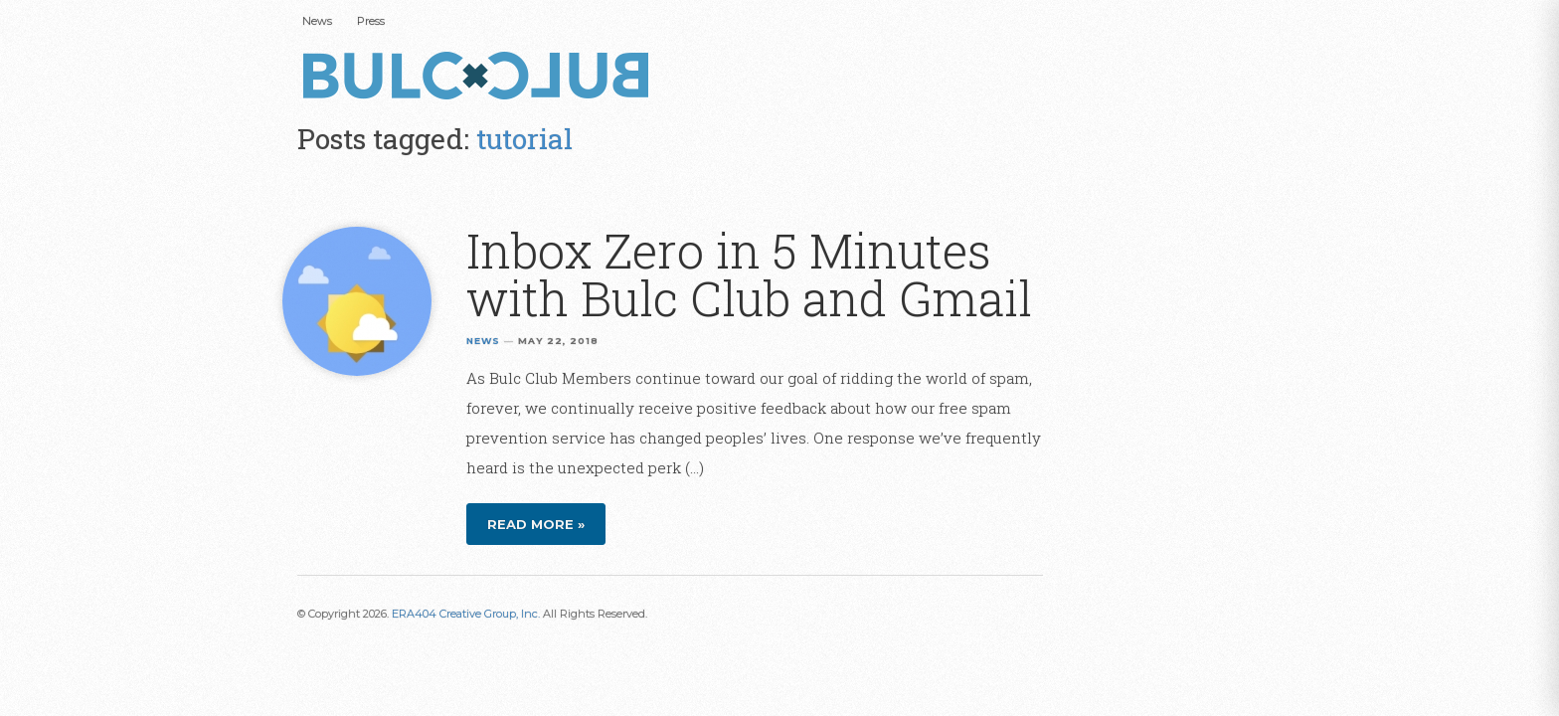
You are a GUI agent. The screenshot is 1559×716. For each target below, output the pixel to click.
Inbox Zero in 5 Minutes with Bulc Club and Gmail (749, 274)
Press (371, 21)
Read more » (536, 524)
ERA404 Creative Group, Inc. (466, 614)
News (317, 21)
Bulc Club (481, 77)
